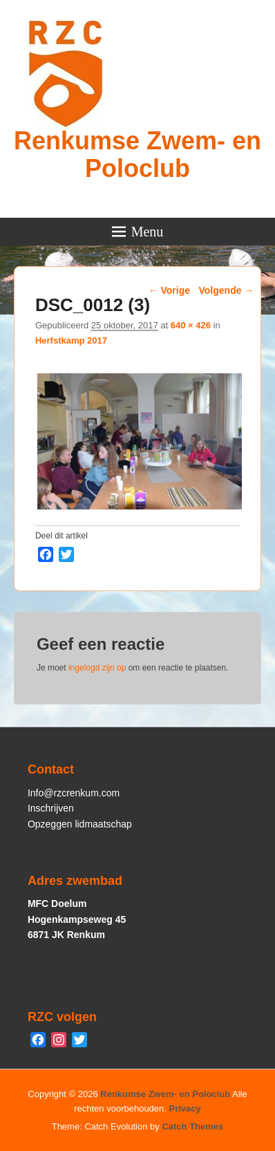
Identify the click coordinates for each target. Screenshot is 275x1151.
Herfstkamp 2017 (71, 340)
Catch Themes (192, 1126)
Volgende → (226, 290)
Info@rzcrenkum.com (74, 792)
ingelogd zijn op (97, 668)
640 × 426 (191, 325)
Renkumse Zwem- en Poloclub (137, 155)
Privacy (185, 1108)
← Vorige (169, 290)
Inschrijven (51, 808)
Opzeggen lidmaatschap (80, 824)
